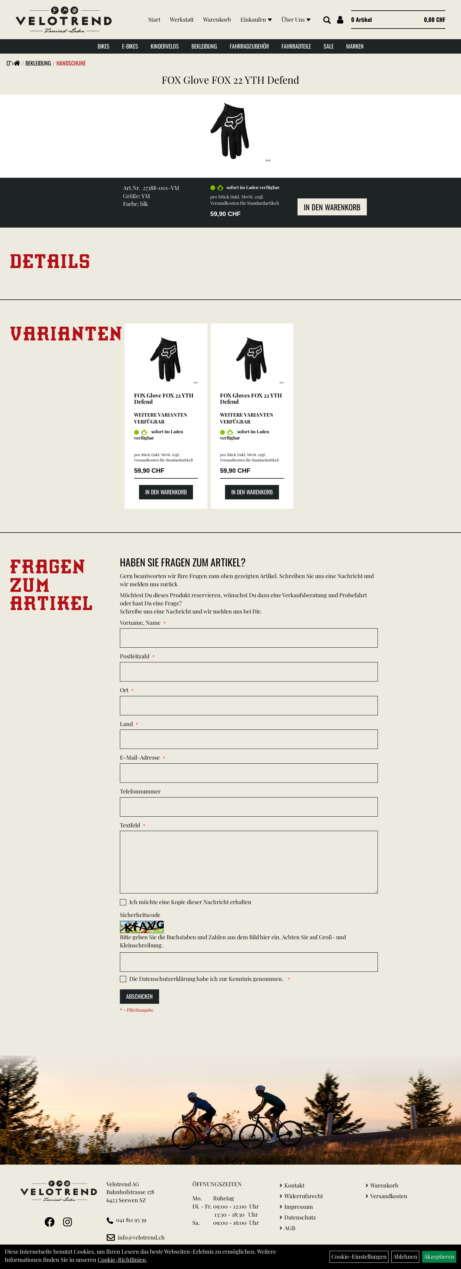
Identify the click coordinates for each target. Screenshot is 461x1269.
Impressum (298, 1206)
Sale (329, 46)
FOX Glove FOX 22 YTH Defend (230, 79)
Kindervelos (165, 46)
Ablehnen (405, 1256)
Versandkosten (388, 1196)
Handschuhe (71, 63)
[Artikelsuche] (327, 20)
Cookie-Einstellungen (359, 1256)
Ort (124, 690)
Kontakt (294, 1185)
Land (126, 724)
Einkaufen (256, 19)
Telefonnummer (140, 791)
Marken (355, 46)
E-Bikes (130, 46)
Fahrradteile (296, 46)
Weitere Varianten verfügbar (160, 418)
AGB (289, 1228)
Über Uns (296, 19)
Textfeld (130, 825)
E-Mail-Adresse (140, 757)
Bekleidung (204, 46)
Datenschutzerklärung (167, 978)
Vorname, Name (140, 622)
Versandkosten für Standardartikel (244, 203)
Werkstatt (182, 19)
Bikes (104, 46)
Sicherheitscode (140, 915)
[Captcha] (249, 962)
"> (15, 63)
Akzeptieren (439, 1256)
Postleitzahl (134, 656)
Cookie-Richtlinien (122, 1259)
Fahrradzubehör (249, 46)
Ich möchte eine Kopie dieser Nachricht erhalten (190, 902)
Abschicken (139, 996)
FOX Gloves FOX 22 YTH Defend (251, 398)
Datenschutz (300, 1217)
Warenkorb (217, 19)
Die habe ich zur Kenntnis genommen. (207, 978)
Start (154, 19)
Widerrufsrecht (303, 1196)
